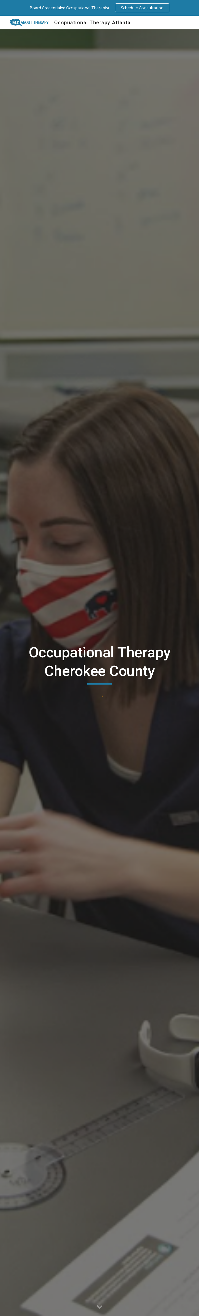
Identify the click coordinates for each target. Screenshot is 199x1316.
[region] (99, 8)
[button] (100, 1307)
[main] (99, 664)
